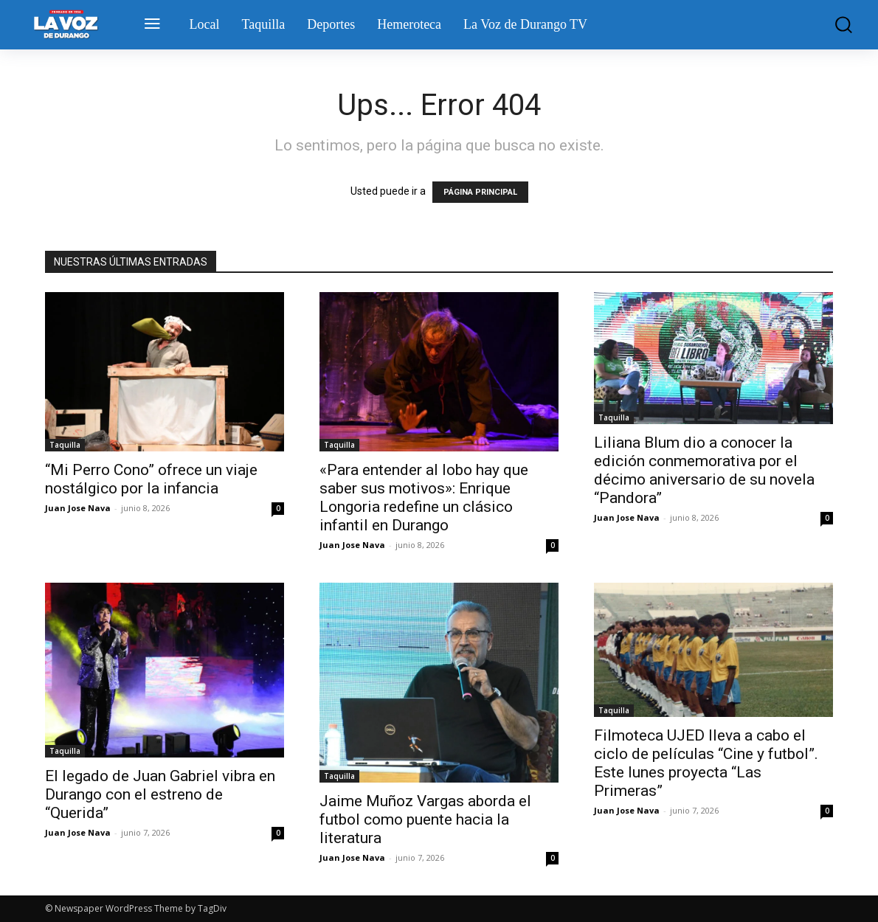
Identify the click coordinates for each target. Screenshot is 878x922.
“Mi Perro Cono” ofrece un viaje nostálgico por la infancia (151, 479)
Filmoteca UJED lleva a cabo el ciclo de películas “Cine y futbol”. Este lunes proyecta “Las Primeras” (706, 763)
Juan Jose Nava (78, 507)
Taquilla (64, 445)
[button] (838, 24)
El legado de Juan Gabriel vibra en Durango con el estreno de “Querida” (160, 794)
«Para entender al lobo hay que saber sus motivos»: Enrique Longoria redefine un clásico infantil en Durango (423, 497)
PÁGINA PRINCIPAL (480, 192)
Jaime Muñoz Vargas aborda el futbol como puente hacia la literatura (425, 819)
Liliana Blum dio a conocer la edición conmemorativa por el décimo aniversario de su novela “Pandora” (704, 470)
